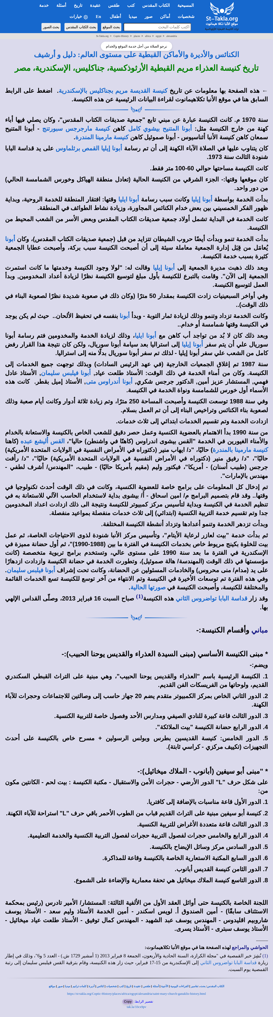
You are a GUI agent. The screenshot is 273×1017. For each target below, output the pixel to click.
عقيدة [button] (95, 5)
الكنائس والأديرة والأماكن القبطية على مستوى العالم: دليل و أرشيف (136, 55)
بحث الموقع (111, 27)
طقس (146, 986)
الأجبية (164, 986)
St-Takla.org (102, 36)
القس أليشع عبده (42, 441)
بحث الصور (51, 27)
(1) (139, 596)
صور (60, 986)
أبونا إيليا (201, 199)
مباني (259, 630)
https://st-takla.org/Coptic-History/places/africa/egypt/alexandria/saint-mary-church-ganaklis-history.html (136, 994)
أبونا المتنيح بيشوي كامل (160, 128)
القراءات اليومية (179, 986)
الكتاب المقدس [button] (156, 5)
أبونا (125, 316)
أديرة (92, 986)
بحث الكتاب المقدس (81, 27)
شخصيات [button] (188, 16)
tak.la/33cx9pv (136, 1007)
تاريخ (128, 986)
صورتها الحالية (148, 587)
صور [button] (148, 16)
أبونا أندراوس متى (109, 381)
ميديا (67, 986)
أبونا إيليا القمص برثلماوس (89, 148)
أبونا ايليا (128, 199)
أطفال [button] (115, 16)
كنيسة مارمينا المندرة (101, 137)
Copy (127, 1001)
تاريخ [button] (78, 5)
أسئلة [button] (61, 5)
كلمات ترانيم (80, 986)
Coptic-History (121, 36)
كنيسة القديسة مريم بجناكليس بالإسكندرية (113, 90)
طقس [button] (114, 5)
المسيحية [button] (185, 5)
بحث (203, 986)
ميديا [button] (133, 16)
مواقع (52, 986)
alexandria (171, 36)
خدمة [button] (44, 5)
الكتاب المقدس (215, 986)
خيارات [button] (79, 16)
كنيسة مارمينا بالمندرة (240, 450)
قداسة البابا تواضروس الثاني (211, 598)
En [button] (99, 16)
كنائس (100, 986)
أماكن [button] (165, 16)
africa (148, 36)
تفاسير (194, 986)
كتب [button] (131, 5)
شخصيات (111, 986)
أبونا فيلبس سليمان (66, 373)
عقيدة (137, 986)
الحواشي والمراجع (250, 947)
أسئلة (156, 986)
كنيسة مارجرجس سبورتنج (76, 128)
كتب (121, 986)
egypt (158, 36)
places (137, 36)
